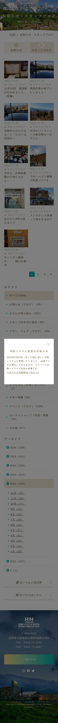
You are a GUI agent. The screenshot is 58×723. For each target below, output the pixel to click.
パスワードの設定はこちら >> (23, 372)
